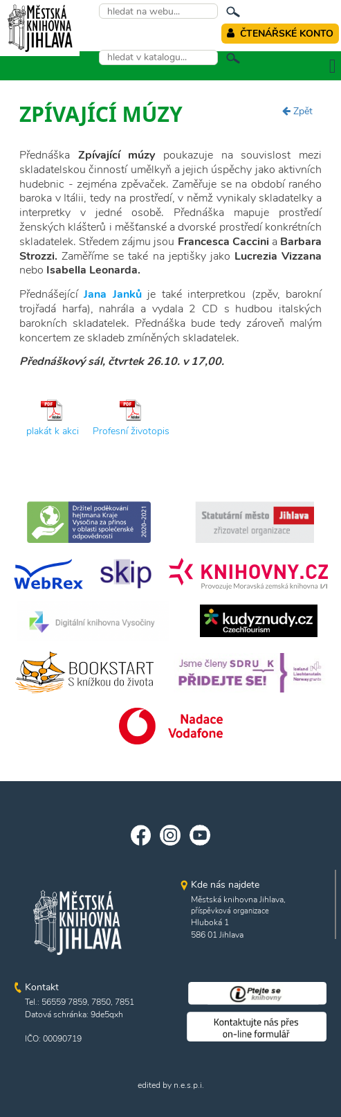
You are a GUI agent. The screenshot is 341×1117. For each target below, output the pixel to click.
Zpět (297, 111)
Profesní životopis (131, 431)
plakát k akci (52, 431)
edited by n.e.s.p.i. (171, 1085)
